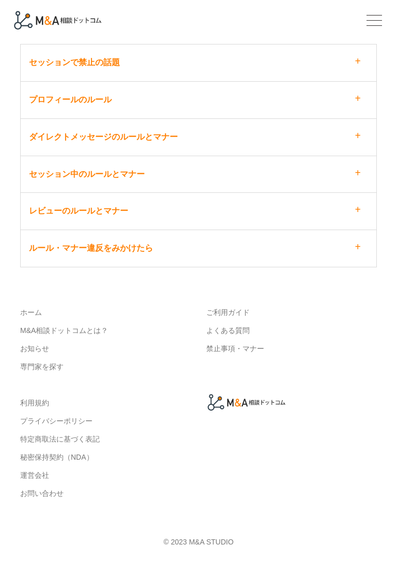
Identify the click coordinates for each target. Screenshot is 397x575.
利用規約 (34, 403)
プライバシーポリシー (56, 421)
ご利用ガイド (228, 312)
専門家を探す (42, 366)
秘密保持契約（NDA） (57, 457)
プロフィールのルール (70, 99)
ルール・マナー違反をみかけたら (91, 248)
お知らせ (34, 348)
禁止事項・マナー (235, 348)
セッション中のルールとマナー (87, 174)
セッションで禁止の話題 (74, 62)
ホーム (31, 312)
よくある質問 (228, 330)
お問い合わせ (42, 493)
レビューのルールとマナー (78, 210)
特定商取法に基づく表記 (60, 439)
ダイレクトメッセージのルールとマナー (103, 136)
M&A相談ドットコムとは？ (64, 330)
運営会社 (34, 475)
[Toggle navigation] (373, 21)
